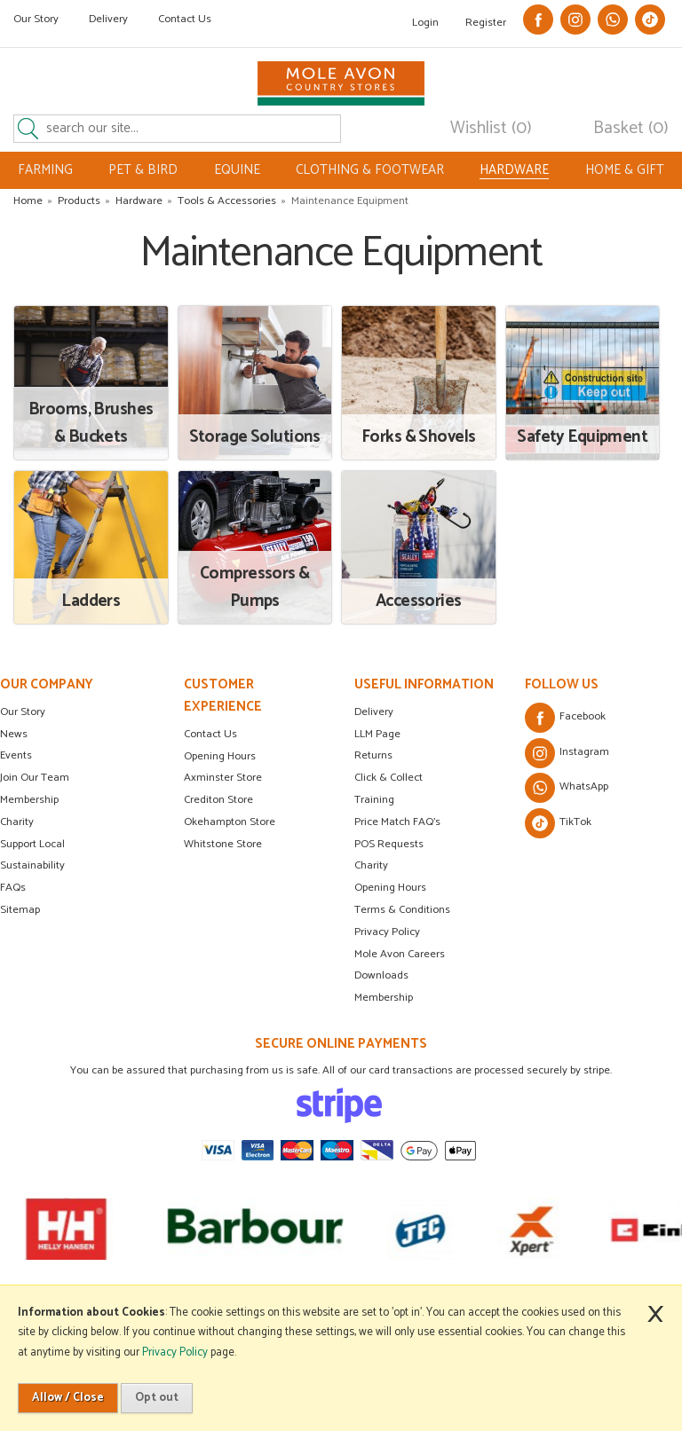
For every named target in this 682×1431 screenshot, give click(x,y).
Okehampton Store (229, 822)
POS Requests (389, 844)
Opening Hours (220, 756)
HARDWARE (514, 170)
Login (425, 22)
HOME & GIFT (624, 169)
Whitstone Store (223, 844)
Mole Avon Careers (399, 954)
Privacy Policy (387, 932)
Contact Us (184, 19)
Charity (17, 822)
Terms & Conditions (402, 909)
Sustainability (32, 865)
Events (16, 755)
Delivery (108, 19)
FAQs (13, 887)
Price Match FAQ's (397, 822)
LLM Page (377, 734)
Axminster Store (223, 777)
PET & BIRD (143, 169)
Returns (373, 755)
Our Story (36, 19)
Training (374, 799)
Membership (29, 799)
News (14, 734)
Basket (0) (631, 128)
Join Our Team (34, 777)
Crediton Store (218, 799)
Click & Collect (388, 777)
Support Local (32, 844)
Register (485, 22)
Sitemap (20, 909)
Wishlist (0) (491, 128)
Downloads (381, 975)
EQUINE (237, 169)
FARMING (45, 169)
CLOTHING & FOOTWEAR (370, 169)
